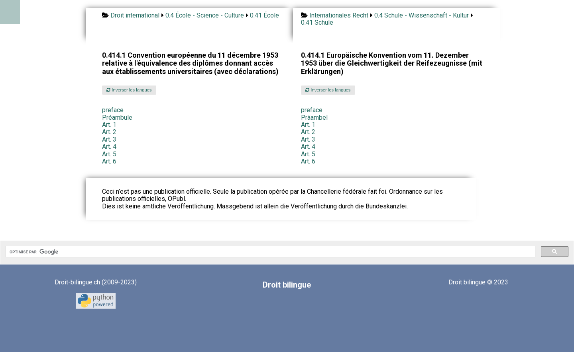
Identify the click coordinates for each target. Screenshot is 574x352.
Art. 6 (109, 161)
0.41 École (264, 15)
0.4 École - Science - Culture (204, 15)
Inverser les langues (128, 90)
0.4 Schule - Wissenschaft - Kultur (421, 15)
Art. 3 (109, 139)
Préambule (117, 117)
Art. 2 (109, 132)
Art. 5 (109, 154)
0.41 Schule (317, 22)
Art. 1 (109, 124)
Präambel (314, 117)
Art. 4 (109, 146)
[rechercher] (270, 251)
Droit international (134, 15)
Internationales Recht (338, 15)
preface (113, 110)
